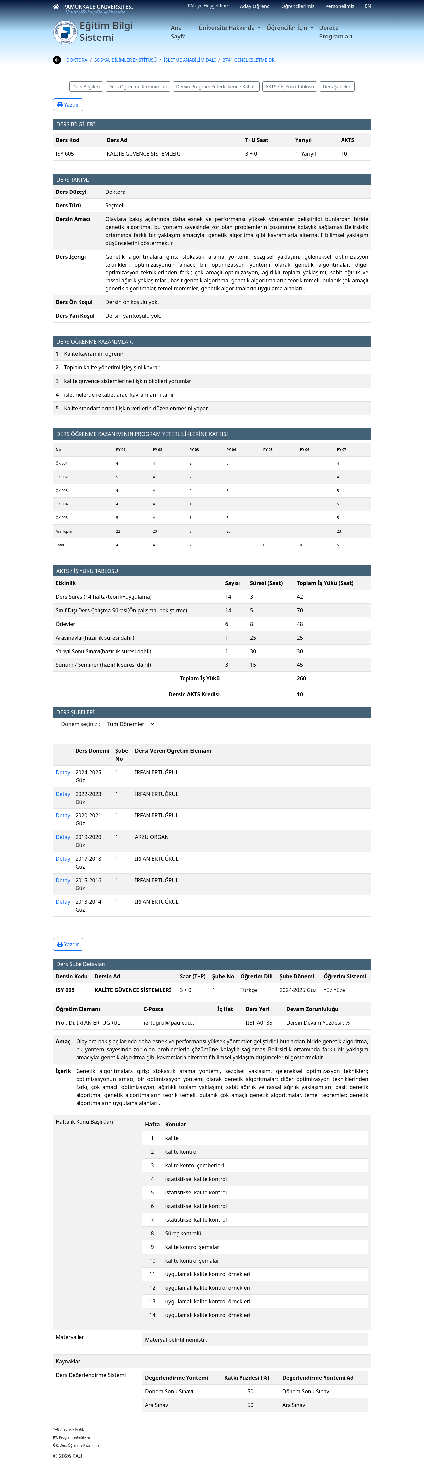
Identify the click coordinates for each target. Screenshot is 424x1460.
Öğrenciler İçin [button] (287, 28)
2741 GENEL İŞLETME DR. (249, 60)
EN (368, 6)
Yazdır (68, 104)
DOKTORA (76, 60)
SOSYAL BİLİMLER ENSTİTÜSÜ (125, 60)
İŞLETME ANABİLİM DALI (190, 60)
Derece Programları (335, 32)
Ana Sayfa (178, 32)
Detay (63, 772)
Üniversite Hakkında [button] (227, 28)
